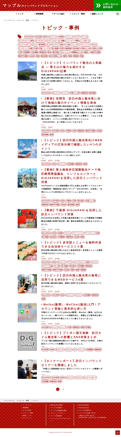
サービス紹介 (59, 14)
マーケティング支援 (25, 48)
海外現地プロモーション (61, 52)
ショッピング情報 (72, 41)
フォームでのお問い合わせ (87, 413)
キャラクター (40, 41)
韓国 (70, 56)
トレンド (74, 44)
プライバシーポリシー (58, 413)
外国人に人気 (86, 48)
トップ (20, 14)
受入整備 (55, 48)
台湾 (61, 48)
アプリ (77, 37)
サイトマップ (27, 418)
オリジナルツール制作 (26, 41)
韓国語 (76, 56)
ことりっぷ (69, 37)
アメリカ (84, 37)
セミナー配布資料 (39, 44)
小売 (20, 52)
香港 (81, 56)
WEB (45, 37)
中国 (35, 48)
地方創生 (76, 48)
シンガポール (85, 41)
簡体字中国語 (95, 52)
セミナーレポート (24, 44)
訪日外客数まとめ (55, 56)
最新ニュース (97, 14)
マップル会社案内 (56, 407)
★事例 (61, 37)
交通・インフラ (44, 48)
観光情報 (44, 56)
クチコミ (50, 41)
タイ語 (67, 44)
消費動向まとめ (77, 52)
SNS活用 (38, 37)
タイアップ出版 (57, 44)
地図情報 (68, 48)
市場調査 (26, 52)
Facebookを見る (84, 407)
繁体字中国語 (23, 56)
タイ (48, 44)
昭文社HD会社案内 (57, 405)
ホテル (94, 44)
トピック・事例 (78, 14)
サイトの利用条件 (56, 416)
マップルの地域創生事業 (58, 410)
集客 (65, 56)
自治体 (32, 56)
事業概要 (39, 14)
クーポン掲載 (59, 41)
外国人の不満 (97, 48)
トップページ (9, 20)
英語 (37, 56)
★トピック (53, 37)
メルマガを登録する (85, 410)
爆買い (86, 52)
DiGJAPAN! (29, 37)
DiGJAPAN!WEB (84, 405)
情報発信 (43, 52)
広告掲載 (35, 52)
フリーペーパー (84, 44)
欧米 (49, 52)
